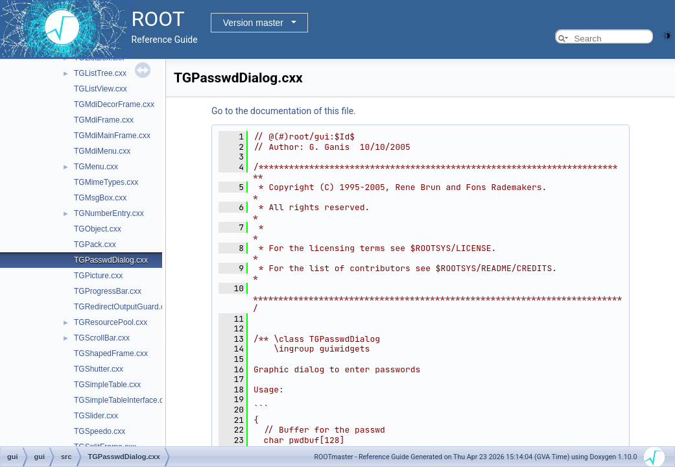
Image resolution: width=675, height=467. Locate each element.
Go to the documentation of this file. (283, 111)
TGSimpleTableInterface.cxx (122, 400)
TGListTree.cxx (100, 73)
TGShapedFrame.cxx (111, 353)
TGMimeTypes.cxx (106, 182)
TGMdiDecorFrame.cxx (114, 104)
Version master (253, 23)
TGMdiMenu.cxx (102, 151)
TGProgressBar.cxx (107, 291)
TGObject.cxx (97, 229)
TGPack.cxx (95, 244)
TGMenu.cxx (96, 166)
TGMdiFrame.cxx (104, 120)
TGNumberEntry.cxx (109, 213)
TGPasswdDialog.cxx (111, 260)
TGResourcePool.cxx (110, 322)
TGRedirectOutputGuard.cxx (123, 306)
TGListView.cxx (100, 88)
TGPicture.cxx (98, 275)
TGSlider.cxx (96, 415)
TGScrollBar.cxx (102, 337)
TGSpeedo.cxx (99, 431)
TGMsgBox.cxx (100, 197)
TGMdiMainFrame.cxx (112, 135)
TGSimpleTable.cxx (107, 384)
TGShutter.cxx (98, 369)
